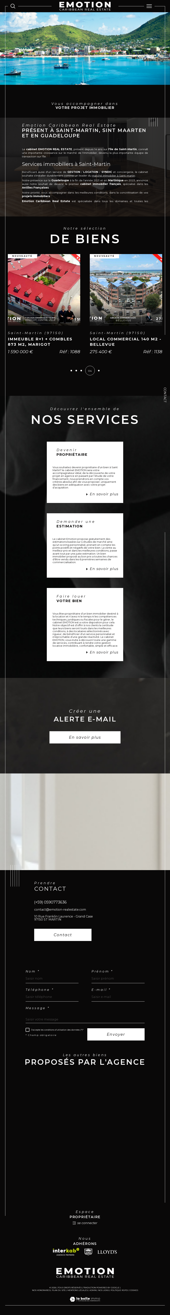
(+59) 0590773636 (50, 902)
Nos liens (103, 1290)
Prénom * (102, 971)
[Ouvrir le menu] (149, 6)
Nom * (33, 971)
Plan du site (59, 1290)
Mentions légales (77, 1290)
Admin (92, 1290)
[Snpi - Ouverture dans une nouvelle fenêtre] (88, 1252)
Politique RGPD (119, 1290)
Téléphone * (40, 990)
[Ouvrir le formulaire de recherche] (12, 6)
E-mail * (101, 990)
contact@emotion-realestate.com (60, 910)
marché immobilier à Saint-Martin (113, 175)
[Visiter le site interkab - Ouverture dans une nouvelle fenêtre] (66, 1252)
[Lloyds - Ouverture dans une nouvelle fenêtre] (107, 1252)
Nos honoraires (41, 1290)
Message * (38, 1008)
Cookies (133, 1290)
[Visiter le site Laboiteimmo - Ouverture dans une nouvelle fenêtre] (85, 1303)
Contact (165, 395)
